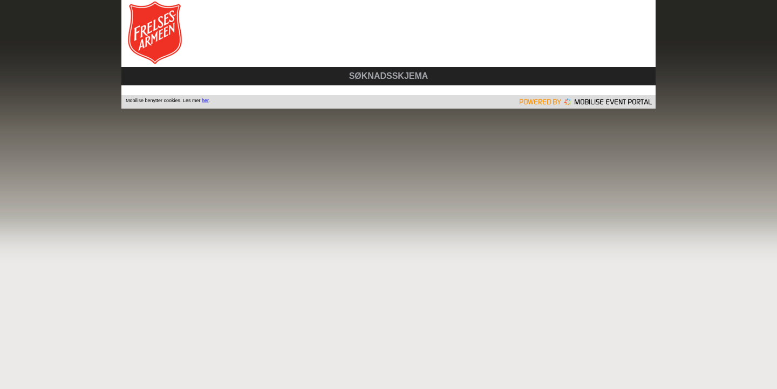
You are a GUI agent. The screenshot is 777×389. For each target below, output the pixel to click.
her (205, 100)
